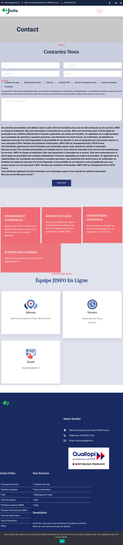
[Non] (119, 538)
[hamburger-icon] (100, 11)
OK (62, 541)
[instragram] (121, 2)
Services (4, 81)
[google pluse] (116, 2)
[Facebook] (109, 2)
